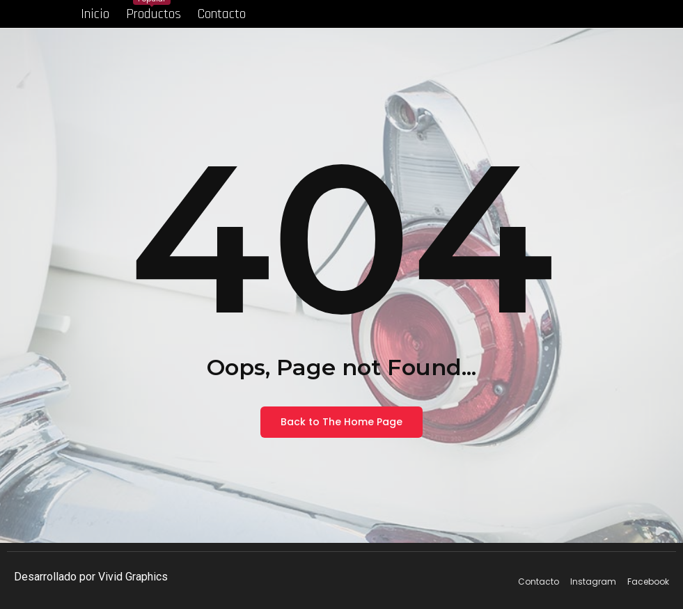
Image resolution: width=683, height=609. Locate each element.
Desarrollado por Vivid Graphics (91, 576)
